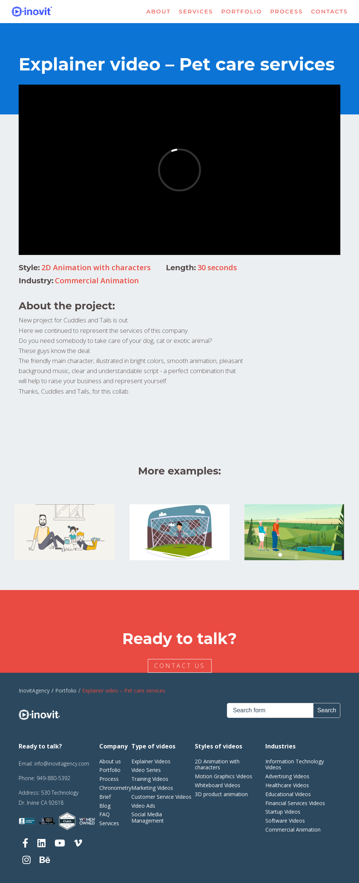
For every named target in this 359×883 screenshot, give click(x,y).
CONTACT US (180, 666)
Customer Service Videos (161, 796)
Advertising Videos (287, 776)
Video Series (146, 769)
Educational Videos (288, 794)
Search (326, 710)
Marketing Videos (152, 787)
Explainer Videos (151, 761)
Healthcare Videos (287, 785)
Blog (104, 805)
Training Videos (149, 778)
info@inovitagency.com (61, 763)
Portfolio (241, 11)
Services (196, 11)
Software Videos (285, 820)
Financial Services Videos (295, 803)
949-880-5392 (53, 778)
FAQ (104, 814)
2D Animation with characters (96, 267)
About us (110, 761)
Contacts (329, 11)
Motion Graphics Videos (223, 776)
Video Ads (143, 805)
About (158, 11)
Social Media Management (147, 817)
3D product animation (221, 794)
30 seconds (217, 267)
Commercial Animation (97, 280)
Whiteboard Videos (217, 785)
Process (286, 11)
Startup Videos (282, 811)
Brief (105, 796)
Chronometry (115, 787)
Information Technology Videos (294, 764)
